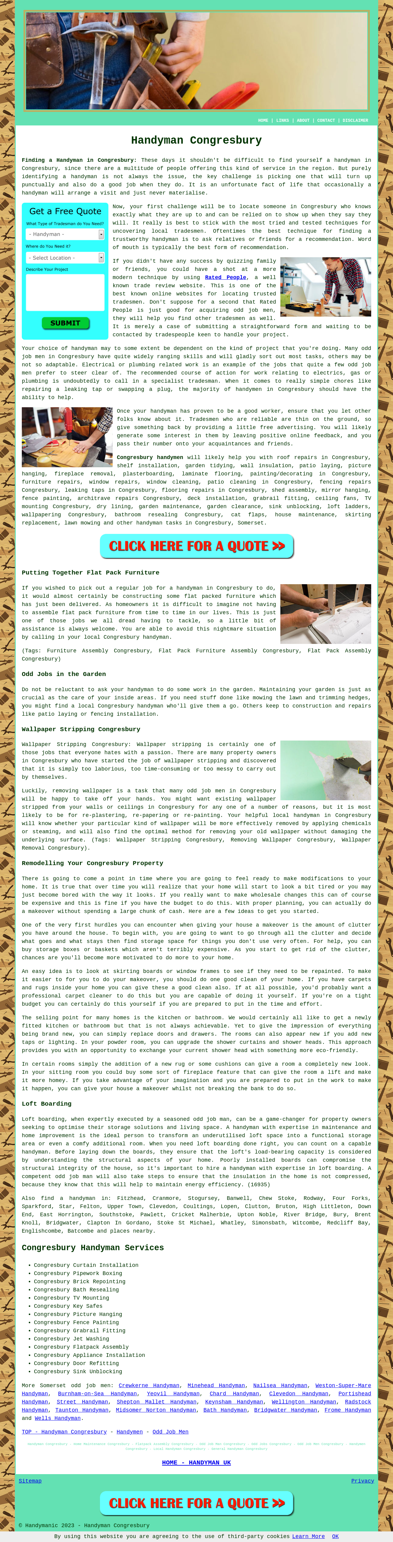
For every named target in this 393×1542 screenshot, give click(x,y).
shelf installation (147, 466)
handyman (84, 177)
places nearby (131, 1231)
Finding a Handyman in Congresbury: (79, 160)
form (300, 327)
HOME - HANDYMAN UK (196, 1462)
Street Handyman (82, 1402)
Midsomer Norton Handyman (156, 1410)
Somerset (251, 523)
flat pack (77, 613)
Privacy (362, 1481)
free (266, 428)
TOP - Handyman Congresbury (64, 1432)
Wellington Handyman (304, 1402)
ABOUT (303, 120)
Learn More (308, 1537)
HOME (263, 120)
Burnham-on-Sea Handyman (97, 1394)
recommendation (263, 248)
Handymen (130, 1432)
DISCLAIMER (355, 120)
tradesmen (188, 231)
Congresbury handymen (150, 458)
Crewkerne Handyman (149, 1386)
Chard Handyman (234, 1394)
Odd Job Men (171, 1432)
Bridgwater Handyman (285, 1410)
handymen (249, 389)
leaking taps (84, 490)
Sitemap (30, 1481)
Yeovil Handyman (173, 1394)
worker (271, 411)
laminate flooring (211, 474)
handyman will (43, 193)
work (192, 365)
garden (243, 690)
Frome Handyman (348, 1410)
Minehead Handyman (216, 1386)
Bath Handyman (225, 1410)
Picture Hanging (97, 1314)
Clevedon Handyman (298, 1394)
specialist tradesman (184, 381)
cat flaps (248, 515)
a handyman (343, 160)
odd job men (91, 1386)
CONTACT (326, 120)
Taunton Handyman (82, 1410)
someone (274, 207)
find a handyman (68, 1198)
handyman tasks (159, 523)
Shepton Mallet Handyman (156, 1402)
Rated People (225, 278)
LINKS (282, 120)
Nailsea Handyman (280, 1386)
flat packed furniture (219, 596)
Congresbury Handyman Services (93, 1248)
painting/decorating (281, 474)
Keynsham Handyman (234, 1402)
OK (335, 1537)
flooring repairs (188, 490)
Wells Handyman (58, 1418)
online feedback (315, 436)
